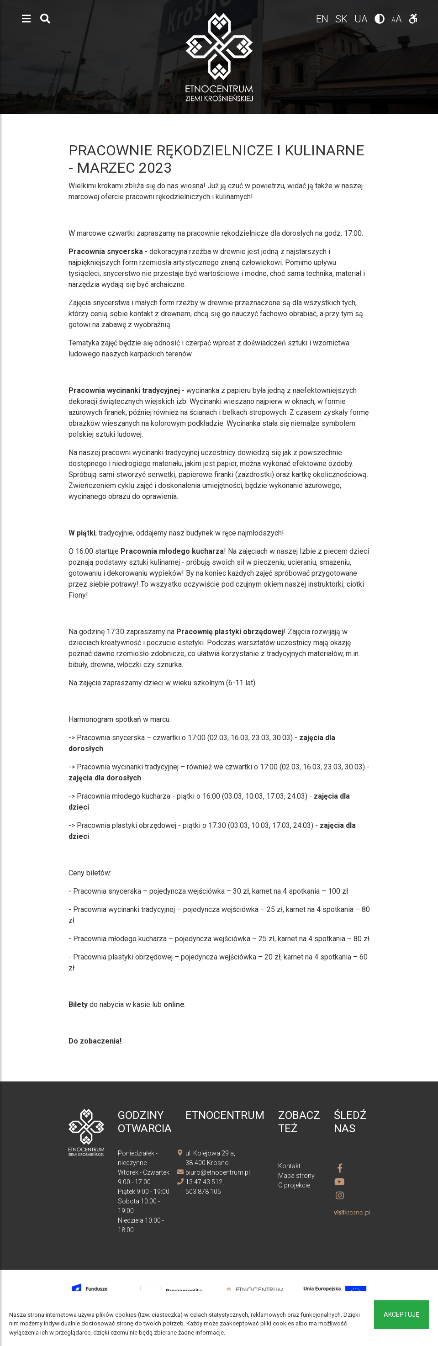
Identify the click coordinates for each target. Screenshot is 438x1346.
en (323, 19)
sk (342, 19)
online (174, 1004)
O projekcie (294, 1185)
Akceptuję (401, 1314)
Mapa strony (296, 1175)
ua (362, 19)
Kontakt (289, 1166)
